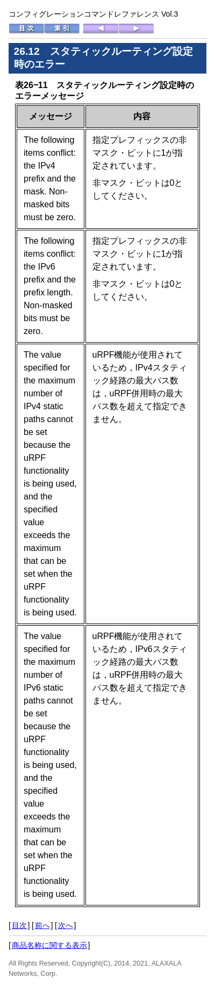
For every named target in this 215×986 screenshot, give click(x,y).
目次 (19, 925)
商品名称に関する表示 (49, 945)
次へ (65, 925)
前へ (42, 925)
